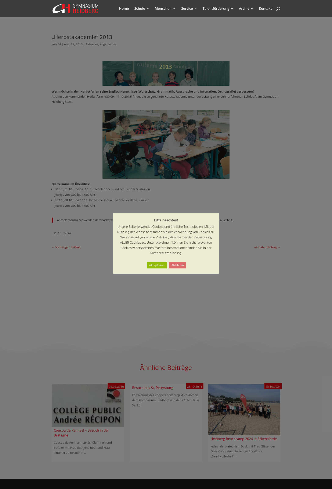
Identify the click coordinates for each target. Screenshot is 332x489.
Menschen (163, 9)
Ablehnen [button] (178, 265)
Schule (139, 9)
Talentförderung (216, 9)
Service (187, 9)
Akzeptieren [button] (157, 265)
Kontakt (265, 9)
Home (124, 9)
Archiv (244, 9)
